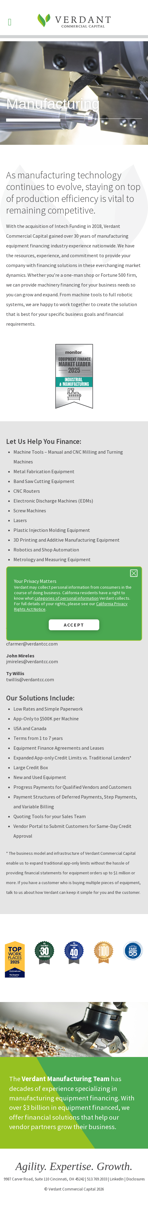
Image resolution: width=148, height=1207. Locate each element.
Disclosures (135, 1179)
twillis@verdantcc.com (30, 679)
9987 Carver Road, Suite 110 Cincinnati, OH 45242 (44, 1179)
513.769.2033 (97, 1179)
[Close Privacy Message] (133, 573)
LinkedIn (117, 1179)
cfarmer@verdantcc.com (32, 644)
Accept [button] (74, 625)
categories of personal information (66, 598)
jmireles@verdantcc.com (32, 661)
